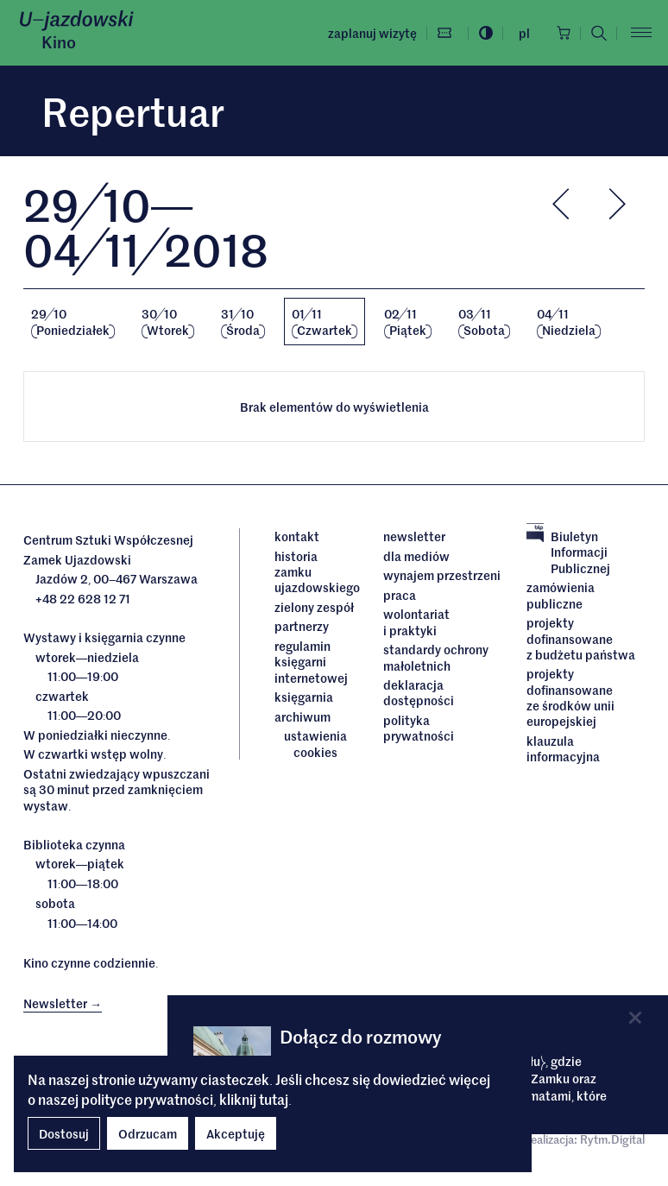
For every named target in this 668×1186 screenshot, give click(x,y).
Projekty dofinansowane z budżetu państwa (580, 638)
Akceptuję (235, 1133)
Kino (58, 41)
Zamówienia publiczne (560, 595)
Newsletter (414, 536)
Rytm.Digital (612, 1139)
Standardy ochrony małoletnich (435, 657)
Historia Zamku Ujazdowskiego (315, 572)
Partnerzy (301, 626)
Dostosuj (64, 1133)
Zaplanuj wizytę (372, 32)
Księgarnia (305, 696)
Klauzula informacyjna (563, 749)
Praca (399, 594)
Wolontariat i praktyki (416, 622)
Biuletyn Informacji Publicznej (568, 552)
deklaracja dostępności (418, 693)
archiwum (302, 716)
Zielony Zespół (314, 607)
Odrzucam (147, 1133)
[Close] (635, 1017)
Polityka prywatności (418, 728)
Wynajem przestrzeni (442, 575)
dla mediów (416, 556)
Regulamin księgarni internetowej (311, 661)
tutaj (273, 1098)
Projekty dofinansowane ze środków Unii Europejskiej (570, 697)
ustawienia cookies (315, 744)
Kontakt (296, 536)
